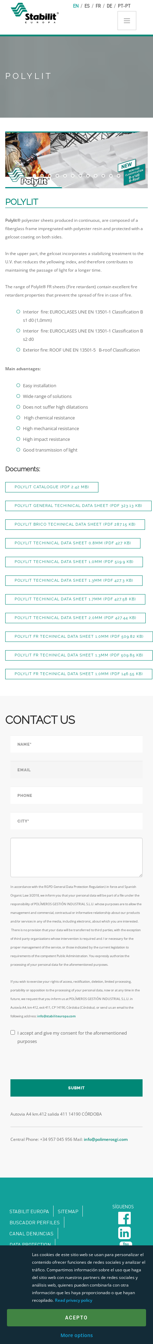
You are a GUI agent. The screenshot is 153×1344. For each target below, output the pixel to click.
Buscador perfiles (34, 1222)
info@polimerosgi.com (106, 1139)
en (76, 6)
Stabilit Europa (29, 1211)
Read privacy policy (73, 1300)
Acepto (76, 1317)
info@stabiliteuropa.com (56, 1016)
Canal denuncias (31, 1233)
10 (103, 176)
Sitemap (68, 1211)
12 (118, 176)
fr (98, 6)
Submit (76, 1088)
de (109, 6)
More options (77, 1335)
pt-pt (124, 6)
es (87, 6)
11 (111, 176)
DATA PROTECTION (30, 1244)
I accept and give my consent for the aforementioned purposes (68, 1037)
